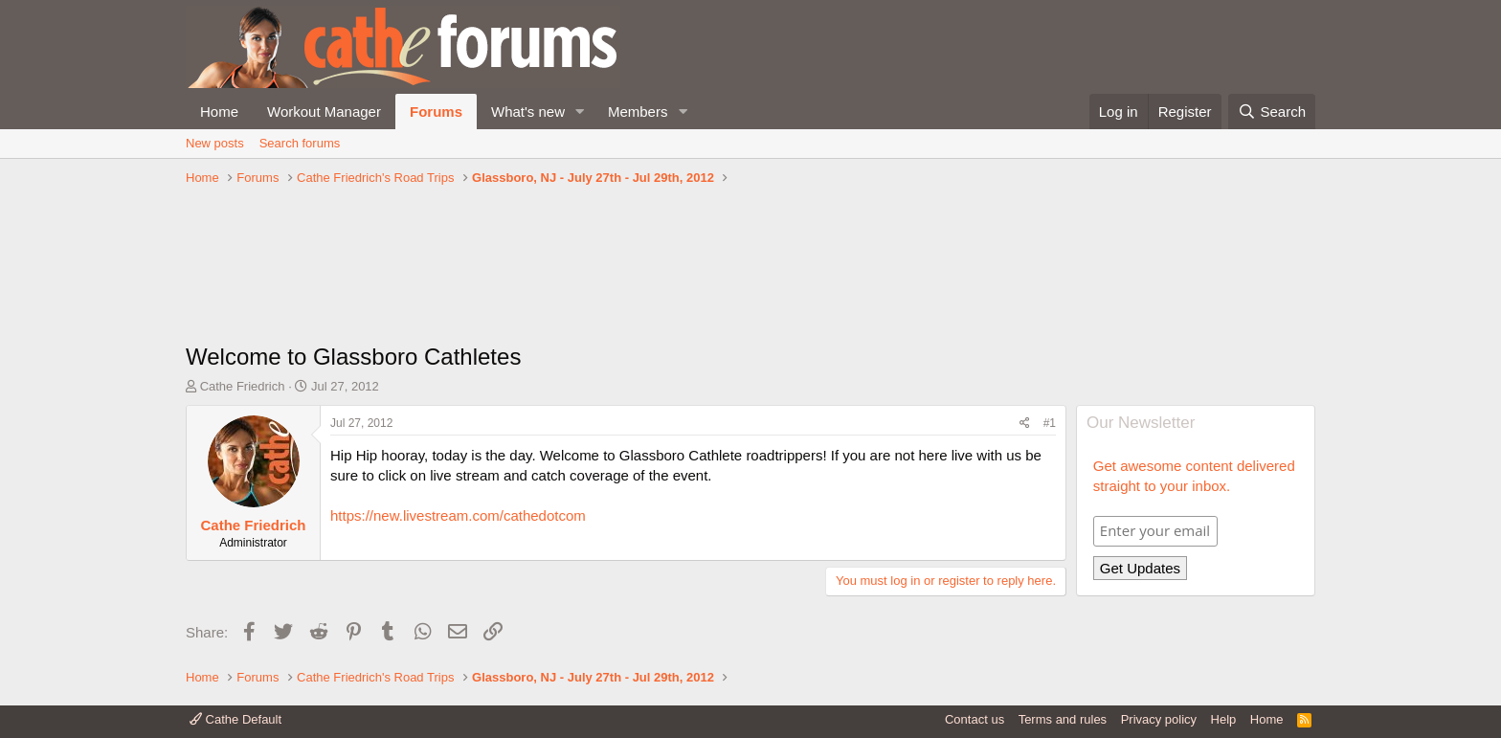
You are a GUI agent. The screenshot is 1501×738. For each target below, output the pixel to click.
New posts (215, 143)
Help (1224, 719)
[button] (580, 111)
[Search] (1271, 111)
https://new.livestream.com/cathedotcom (458, 515)
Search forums (300, 143)
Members (638, 111)
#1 (1049, 423)
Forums (436, 111)
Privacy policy (1159, 719)
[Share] (1025, 424)
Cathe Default (235, 719)
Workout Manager (324, 111)
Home (219, 111)
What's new (528, 111)
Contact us (974, 719)
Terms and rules (1063, 719)
